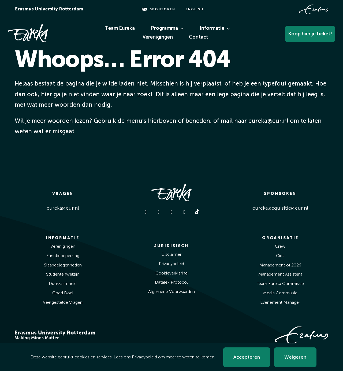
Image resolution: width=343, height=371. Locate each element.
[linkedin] (171, 212)
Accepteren (246, 357)
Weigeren (295, 357)
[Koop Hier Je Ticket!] (299, 32)
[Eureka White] (28, 26)
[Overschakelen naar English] (194, 9)
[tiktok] (197, 212)
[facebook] (146, 212)
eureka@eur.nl (63, 208)
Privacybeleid (144, 356)
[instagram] (159, 212)
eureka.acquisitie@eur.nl (280, 208)
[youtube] (184, 212)
